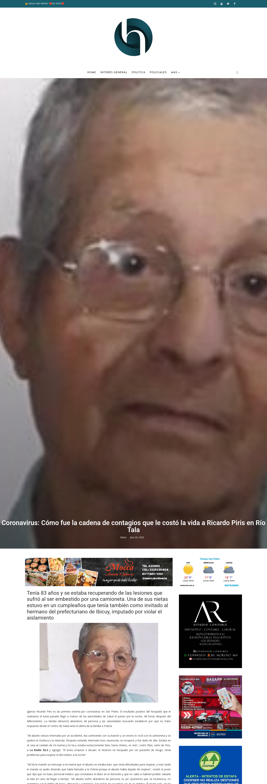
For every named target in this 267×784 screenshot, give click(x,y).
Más (174, 72)
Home (91, 72)
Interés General (113, 72)
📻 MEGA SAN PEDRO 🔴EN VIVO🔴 (44, 4)
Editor (123, 537)
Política (138, 72)
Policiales (158, 72)
